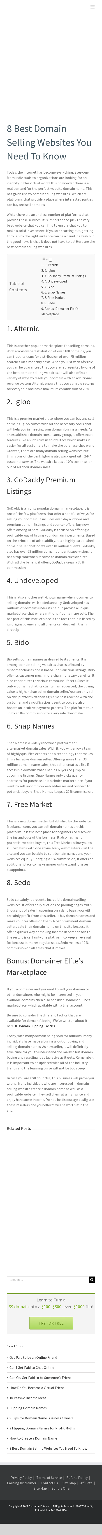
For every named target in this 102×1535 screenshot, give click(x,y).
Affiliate (86, 1483)
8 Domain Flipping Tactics (35, 1026)
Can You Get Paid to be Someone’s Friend (40, 1377)
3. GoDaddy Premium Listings (65, 276)
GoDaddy (58, 562)
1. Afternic (51, 265)
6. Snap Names (54, 292)
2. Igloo (49, 270)
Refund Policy (77, 1477)
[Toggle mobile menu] (92, 6)
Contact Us (49, 1483)
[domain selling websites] (51, 71)
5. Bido (49, 287)
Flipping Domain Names (28, 1408)
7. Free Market (54, 298)
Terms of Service (49, 1477)
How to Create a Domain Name (33, 1438)
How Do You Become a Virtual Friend (37, 1387)
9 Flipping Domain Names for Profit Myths (42, 1428)
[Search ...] (48, 1280)
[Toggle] (50, 260)
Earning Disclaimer (21, 1483)
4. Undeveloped (55, 281)
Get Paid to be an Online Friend (33, 1357)
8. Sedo (49, 303)
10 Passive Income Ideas (27, 1398)
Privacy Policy (21, 1477)
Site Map (69, 1483)
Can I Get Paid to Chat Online (31, 1367)
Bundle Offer (61, 1488)
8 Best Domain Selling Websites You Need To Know (48, 1448)
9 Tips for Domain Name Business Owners (41, 1418)
